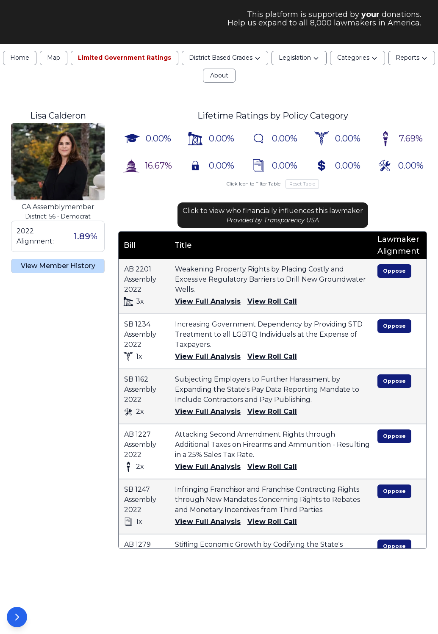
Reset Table (302, 188)
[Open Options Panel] (17, 617)
